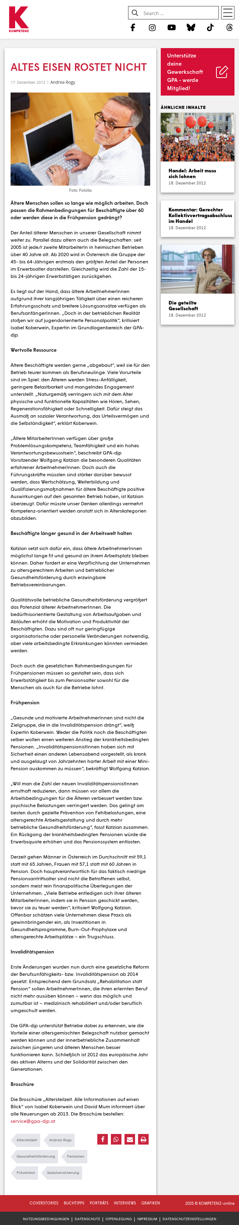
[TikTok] (210, 27)
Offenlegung (118, 1219)
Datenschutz (87, 1219)
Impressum (147, 1219)
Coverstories (44, 1203)
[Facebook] (132, 27)
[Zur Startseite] (19, 19)
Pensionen (75, 1156)
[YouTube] (171, 27)
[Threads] (229, 27)
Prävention (26, 1172)
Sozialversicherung (63, 1172)
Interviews (125, 1203)
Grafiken (150, 1203)
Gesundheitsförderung (36, 1156)
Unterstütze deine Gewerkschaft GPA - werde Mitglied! (185, 71)
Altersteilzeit (27, 1140)
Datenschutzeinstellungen (189, 1219)
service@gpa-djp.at (33, 1121)
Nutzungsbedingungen (46, 1219)
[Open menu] (227, 12)
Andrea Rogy (62, 82)
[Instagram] (152, 27)
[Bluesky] (190, 27)
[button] (102, 1139)
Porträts (99, 1203)
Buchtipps (74, 1203)
